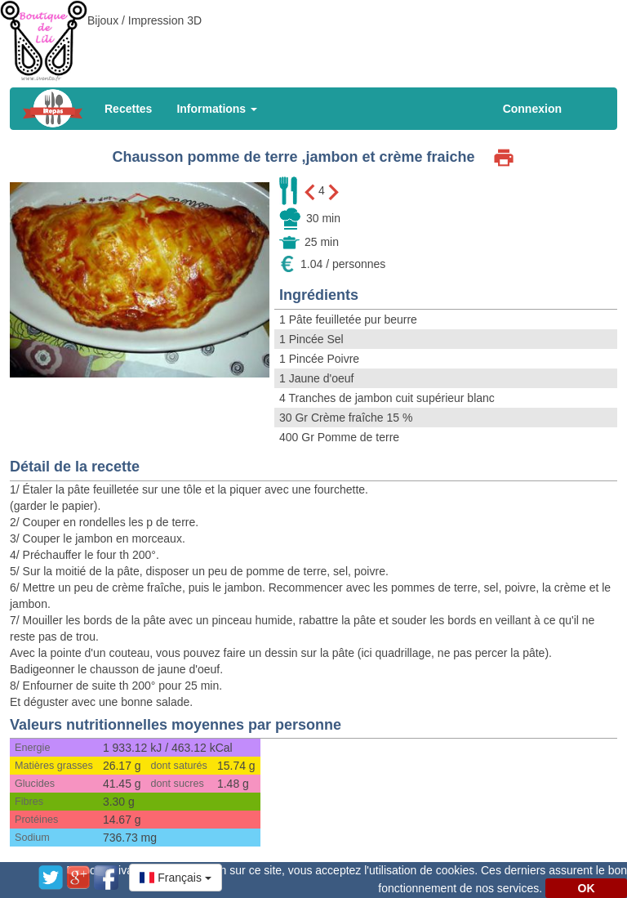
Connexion (532, 108)
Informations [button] (216, 108)
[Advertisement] (313, 37)
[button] (175, 877)
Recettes (128, 108)
